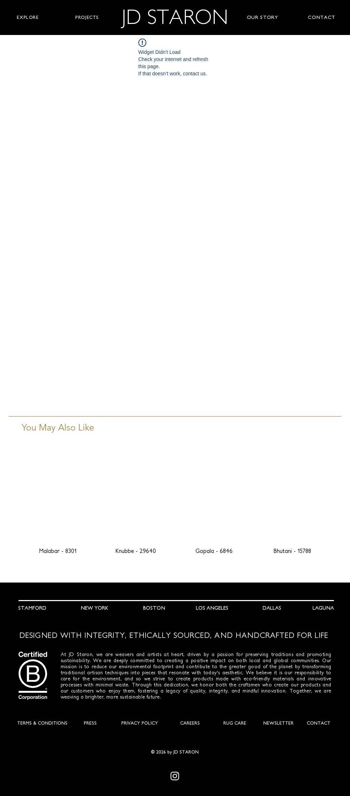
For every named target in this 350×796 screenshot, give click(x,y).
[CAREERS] (190, 723)
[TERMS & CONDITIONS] (42, 723)
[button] (28, 17)
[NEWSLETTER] (279, 723)
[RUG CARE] (234, 723)
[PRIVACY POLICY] (139, 723)
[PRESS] (90, 723)
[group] (175, 504)
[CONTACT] (318, 723)
